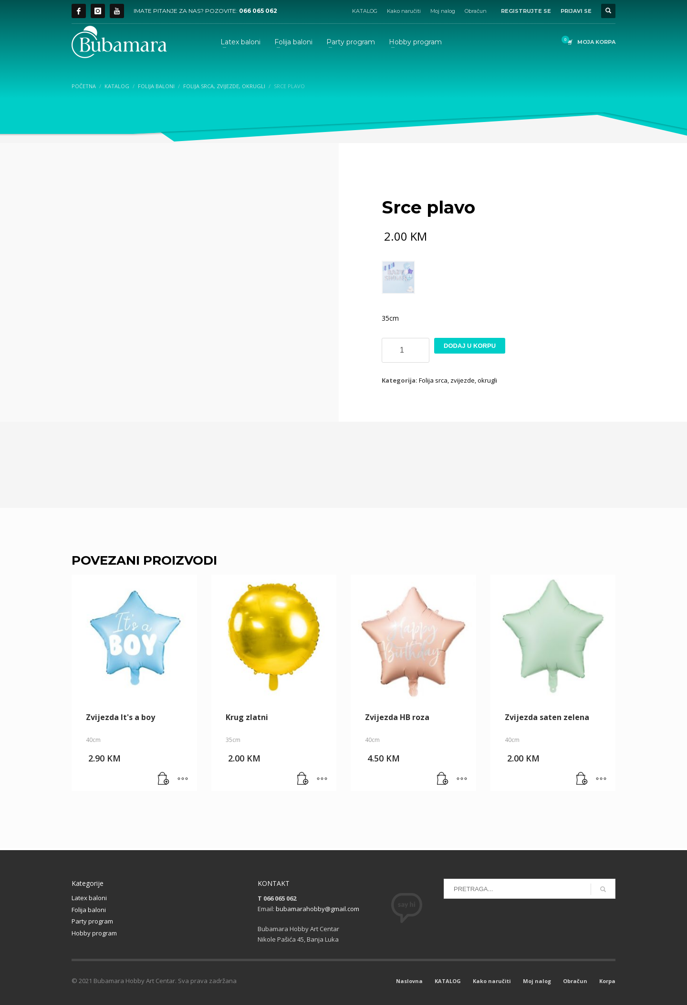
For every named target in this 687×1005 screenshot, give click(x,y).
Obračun (476, 11)
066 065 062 (258, 10)
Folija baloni (89, 909)
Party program (92, 921)
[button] (163, 779)
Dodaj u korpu (470, 345)
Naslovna (409, 981)
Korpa (607, 981)
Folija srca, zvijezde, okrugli (458, 380)
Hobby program (94, 933)
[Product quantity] (405, 350)
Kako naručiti (404, 11)
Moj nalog (442, 11)
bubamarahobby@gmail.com (317, 908)
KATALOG (364, 11)
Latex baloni (89, 897)
